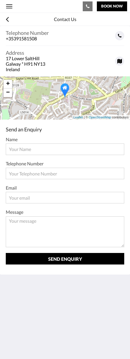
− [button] (8, 92)
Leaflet (78, 117)
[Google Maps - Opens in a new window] (65, 59)
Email (11, 187)
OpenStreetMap (100, 117)
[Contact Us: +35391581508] (88, 6)
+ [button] (8, 84)
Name (12, 139)
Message (14, 212)
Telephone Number (25, 163)
